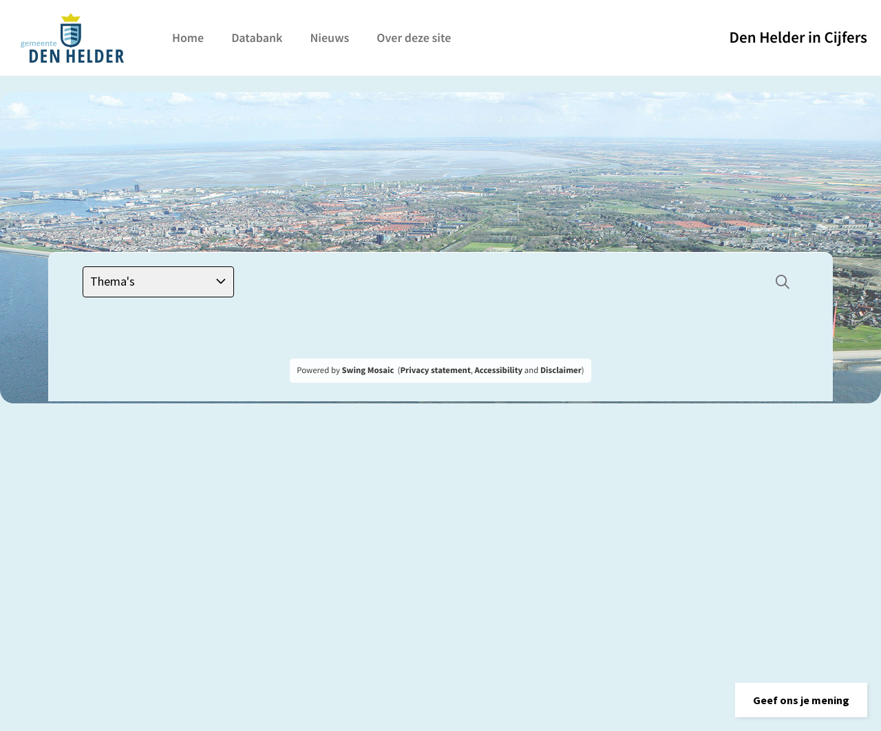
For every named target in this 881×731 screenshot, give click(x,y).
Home (188, 37)
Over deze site (413, 37)
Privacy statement (435, 370)
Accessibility (499, 370)
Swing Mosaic (367, 370)
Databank (256, 37)
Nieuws (329, 37)
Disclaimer (561, 370)
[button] (801, 700)
